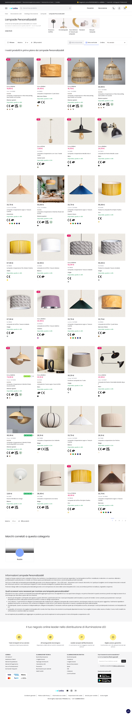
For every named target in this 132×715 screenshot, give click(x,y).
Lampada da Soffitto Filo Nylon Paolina (79, 500)
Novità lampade (71, 657)
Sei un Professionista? (11, 666)
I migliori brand (40, 659)
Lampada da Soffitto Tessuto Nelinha (48, 326)
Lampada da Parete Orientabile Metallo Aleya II (111, 383)
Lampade (43, 14)
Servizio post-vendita (91, 696)
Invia (123, 661)
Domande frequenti (11, 669)
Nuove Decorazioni (72, 664)
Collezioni (70, 671)
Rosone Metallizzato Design (15, 499)
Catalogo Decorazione (31, 14)
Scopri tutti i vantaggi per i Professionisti (117, 2)
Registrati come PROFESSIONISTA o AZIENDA (91, 2)
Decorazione (102, 8)
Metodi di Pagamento (11, 664)
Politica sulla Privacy (44, 696)
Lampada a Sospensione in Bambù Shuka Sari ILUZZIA (50, 212)
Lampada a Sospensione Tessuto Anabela (80, 270)
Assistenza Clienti (10, 659)
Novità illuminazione (42, 657)
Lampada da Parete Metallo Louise (108, 153)
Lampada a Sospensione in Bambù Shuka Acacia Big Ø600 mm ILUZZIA (19, 443)
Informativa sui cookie (59, 696)
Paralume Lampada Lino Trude (77, 380)
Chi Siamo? (8, 657)
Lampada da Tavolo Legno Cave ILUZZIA (48, 384)
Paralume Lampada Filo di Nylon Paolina (109, 210)
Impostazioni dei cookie (75, 696)
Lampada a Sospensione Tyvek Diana (48, 94)
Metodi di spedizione (11, 662)
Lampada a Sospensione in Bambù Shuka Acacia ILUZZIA (19, 385)
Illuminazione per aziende (43, 669)
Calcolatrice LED (41, 664)
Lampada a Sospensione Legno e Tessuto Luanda (19, 210)
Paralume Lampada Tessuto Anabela (109, 268)
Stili (68, 669)
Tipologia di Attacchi (42, 662)
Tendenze (70, 659)
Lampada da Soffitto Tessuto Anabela (18, 324)
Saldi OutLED (39, 671)
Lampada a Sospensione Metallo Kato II (79, 153)
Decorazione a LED (16, 14)
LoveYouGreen (71, 673)
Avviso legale (104, 696)
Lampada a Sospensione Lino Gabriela (48, 440)
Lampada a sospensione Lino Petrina (109, 440)
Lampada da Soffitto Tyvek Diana (108, 324)
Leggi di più (8, 31)
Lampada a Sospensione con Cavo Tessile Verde (49, 154)
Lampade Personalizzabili (56, 14)
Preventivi (90, 8)
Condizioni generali (29, 696)
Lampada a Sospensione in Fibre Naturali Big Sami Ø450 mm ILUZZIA (19, 96)
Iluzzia (19, 559)
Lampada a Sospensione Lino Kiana (47, 499)
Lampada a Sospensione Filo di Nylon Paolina (20, 268)
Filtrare (10, 43)
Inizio (6, 14)
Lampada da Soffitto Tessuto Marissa (48, 268)
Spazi (68, 666)
